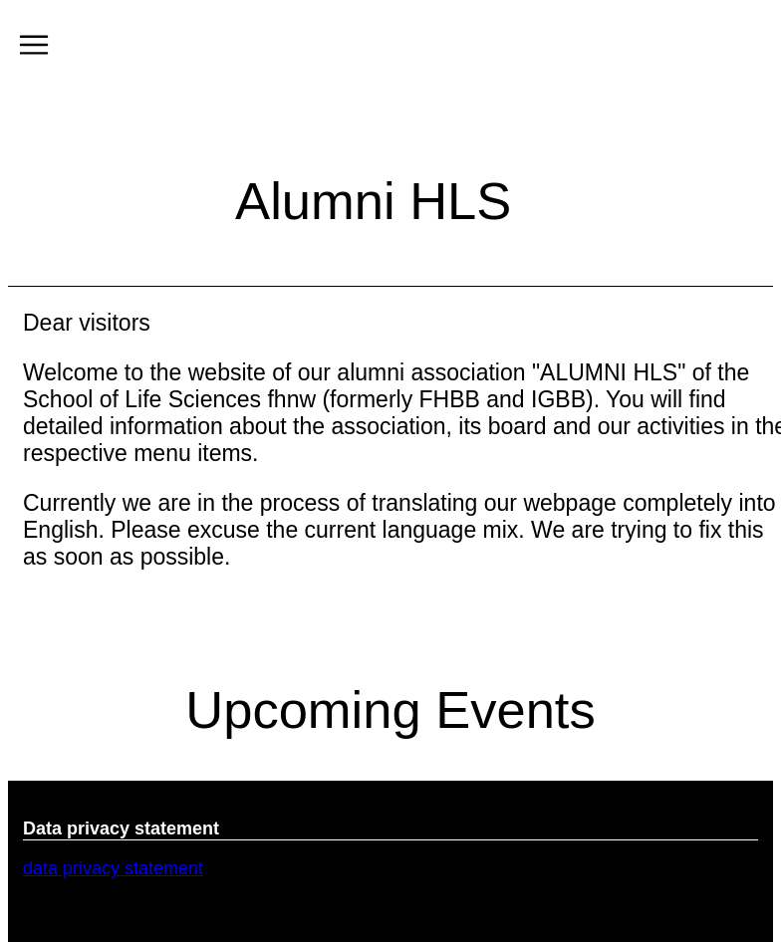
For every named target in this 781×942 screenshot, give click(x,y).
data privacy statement (113, 868)
